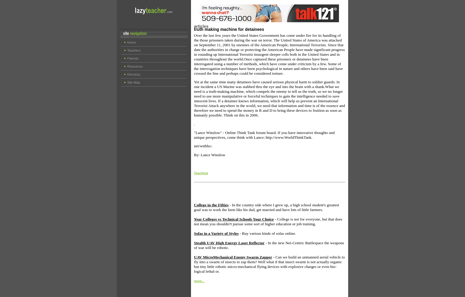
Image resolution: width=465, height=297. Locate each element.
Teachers (134, 50)
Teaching (201, 173)
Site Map (133, 82)
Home (131, 42)
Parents (132, 58)
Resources (135, 66)
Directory (133, 74)
